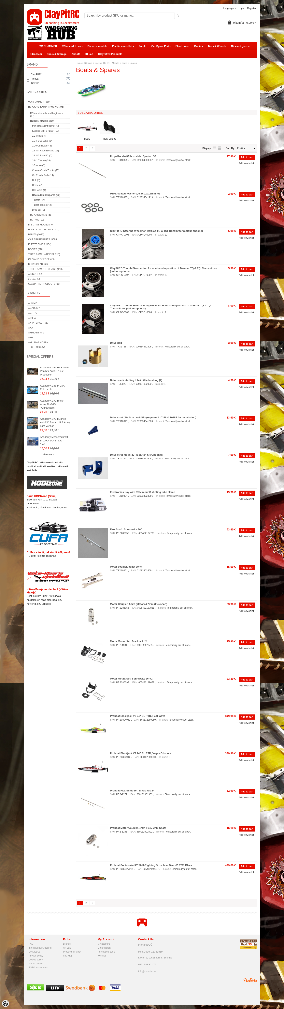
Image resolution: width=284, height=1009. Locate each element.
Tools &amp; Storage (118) (45, 269)
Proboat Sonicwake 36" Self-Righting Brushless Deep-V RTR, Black (151, 865)
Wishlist (102, 955)
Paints (142, 46)
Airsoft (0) (35, 274)
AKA (30, 327)
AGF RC (32, 313)
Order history (104, 947)
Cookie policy (36, 959)
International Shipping (40, 947)
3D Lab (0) (34, 279)
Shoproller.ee (250, 980)
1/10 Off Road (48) (42, 145)
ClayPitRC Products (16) (44, 284)
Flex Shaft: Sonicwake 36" (126, 529)
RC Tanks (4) (39, 190)
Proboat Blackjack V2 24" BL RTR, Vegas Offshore (140, 753)
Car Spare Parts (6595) (43, 239)
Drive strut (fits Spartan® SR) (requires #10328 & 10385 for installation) (153, 417)
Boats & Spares (129, 63)
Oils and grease (240, 46)
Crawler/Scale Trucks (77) (45, 170)
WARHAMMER (48, 46)
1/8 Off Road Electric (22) (45, 150)
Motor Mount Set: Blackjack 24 (128, 641)
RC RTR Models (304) (42, 121)
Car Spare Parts (161, 46)
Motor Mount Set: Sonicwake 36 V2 (131, 678)
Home (79, 63)
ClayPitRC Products (110, 54)
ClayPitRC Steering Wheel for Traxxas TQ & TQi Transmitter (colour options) (156, 230)
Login (241, 8)
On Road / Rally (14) (43, 175)
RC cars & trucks (72, 46)
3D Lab (89, 54)
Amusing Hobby (38, 342)
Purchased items (106, 951)
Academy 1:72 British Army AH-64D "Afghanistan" (52, 404)
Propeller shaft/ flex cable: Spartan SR (133, 156)
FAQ (31, 943)
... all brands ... (38, 347)
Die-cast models (97, 46)
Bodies (198, 46)
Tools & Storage (57, 54)
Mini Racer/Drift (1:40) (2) (45, 126)
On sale (67, 947)
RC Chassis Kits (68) (41, 214)
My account (104, 943)
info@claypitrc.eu (147, 971)
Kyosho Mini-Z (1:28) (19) (45, 131)
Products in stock (72, 951)
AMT (30, 337)
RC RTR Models (111, 63)
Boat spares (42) (43, 205)
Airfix (32, 317)
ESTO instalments (38, 967)
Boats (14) (39, 200)
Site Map (67, 955)
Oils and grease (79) (41, 259)
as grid (219, 148)
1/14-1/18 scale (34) (42, 140)
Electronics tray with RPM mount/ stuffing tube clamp (142, 492)
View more (48, 454)
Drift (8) (36, 180)
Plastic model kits (123, 46)
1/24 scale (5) (39, 135)
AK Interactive (38, 322)
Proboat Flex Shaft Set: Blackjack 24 (132, 790)
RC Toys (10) (37, 219)
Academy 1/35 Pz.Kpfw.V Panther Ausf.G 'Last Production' (54, 371)
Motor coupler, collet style (126, 566)
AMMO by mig (36, 332)
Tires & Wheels (217, 46)
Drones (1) (37, 185)
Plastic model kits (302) (43, 229)
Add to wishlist (246, 163)
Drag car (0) (38, 209)
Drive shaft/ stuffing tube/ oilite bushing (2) (136, 380)
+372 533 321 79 (147, 964)
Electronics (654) (39, 244)
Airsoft (75, 54)
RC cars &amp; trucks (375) (46, 106)
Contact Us (34, 951)
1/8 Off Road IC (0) (42, 155)
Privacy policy (36, 955)
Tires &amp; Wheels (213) (44, 254)
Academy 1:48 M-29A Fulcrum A (52, 387)
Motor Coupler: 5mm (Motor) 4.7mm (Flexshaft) (138, 604)
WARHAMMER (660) (39, 101)
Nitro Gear (36, 54)
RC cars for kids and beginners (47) (46, 114)
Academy (34, 308)
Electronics (182, 46)
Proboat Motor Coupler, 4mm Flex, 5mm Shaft (138, 827)
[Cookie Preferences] (5, 1003)
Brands (67, 943)
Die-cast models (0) (40, 224)
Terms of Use (36, 963)
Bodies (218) (35, 249)
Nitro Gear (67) (38, 264)
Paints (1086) (36, 234)
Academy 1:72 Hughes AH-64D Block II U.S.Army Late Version (55, 422)
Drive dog (116, 342)
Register (251, 8)
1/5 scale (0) (38, 165)
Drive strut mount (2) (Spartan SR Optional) (136, 454)
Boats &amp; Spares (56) (46, 195)
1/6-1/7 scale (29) (41, 160)
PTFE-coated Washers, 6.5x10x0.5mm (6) (135, 193)
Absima (32, 303)
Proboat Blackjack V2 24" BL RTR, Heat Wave (137, 715)
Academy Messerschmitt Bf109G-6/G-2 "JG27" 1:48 (54, 441)
